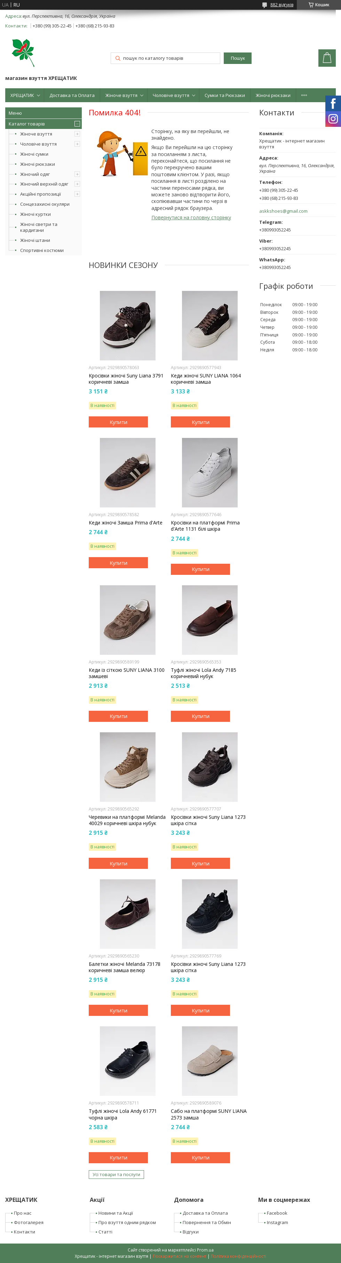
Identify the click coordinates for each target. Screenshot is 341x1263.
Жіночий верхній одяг (44, 184)
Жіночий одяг (35, 174)
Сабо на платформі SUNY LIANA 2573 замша (209, 1114)
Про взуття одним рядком (127, 1222)
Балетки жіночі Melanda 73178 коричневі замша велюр (124, 967)
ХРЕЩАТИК (22, 95)
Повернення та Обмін (207, 1222)
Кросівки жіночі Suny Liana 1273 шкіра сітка (208, 820)
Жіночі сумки (34, 154)
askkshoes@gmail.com (283, 211)
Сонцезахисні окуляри (45, 204)
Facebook (277, 1213)
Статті (105, 1232)
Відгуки (191, 1232)
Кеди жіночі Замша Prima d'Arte (125, 523)
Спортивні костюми (42, 250)
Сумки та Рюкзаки (225, 95)
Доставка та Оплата (72, 95)
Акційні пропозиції (40, 194)
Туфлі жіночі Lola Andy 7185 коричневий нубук (203, 673)
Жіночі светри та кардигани (38, 227)
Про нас (22, 1213)
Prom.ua (205, 1250)
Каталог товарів (27, 124)
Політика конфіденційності (238, 1256)
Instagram (277, 1222)
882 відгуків (281, 5)
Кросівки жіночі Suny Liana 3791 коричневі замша (126, 379)
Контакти (24, 1232)
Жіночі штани (35, 240)
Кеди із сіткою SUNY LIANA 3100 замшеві (127, 673)
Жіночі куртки (35, 214)
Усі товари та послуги (116, 1174)
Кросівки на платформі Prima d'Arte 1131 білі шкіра (205, 526)
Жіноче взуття (121, 95)
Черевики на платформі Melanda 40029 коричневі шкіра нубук (127, 820)
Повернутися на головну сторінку (191, 217)
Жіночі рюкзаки (273, 95)
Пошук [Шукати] (238, 58)
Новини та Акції (115, 1213)
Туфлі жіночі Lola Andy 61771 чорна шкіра (123, 1114)
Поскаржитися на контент (179, 1256)
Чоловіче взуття (171, 95)
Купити (118, 421)
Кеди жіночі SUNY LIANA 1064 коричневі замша (206, 379)
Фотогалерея (28, 1222)
